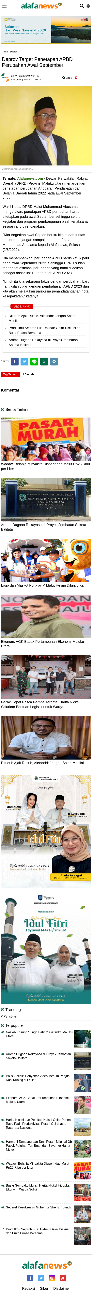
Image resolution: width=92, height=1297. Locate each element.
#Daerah (28, 374)
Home (5, 51)
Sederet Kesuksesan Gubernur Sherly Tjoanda (38, 1207)
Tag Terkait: (10, 374)
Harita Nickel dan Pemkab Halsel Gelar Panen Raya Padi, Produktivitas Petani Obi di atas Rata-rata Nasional (38, 1123)
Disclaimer (61, 1288)
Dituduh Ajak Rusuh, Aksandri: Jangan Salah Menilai (42, 763)
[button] (88, 4)
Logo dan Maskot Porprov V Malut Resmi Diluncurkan (43, 585)
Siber (44, 1288)
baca (67, 77)
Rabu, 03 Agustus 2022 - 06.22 (26, 79)
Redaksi (28, 1288)
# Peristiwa (8, 1016)
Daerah (13, 51)
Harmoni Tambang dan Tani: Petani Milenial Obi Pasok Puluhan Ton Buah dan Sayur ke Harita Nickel (39, 1145)
